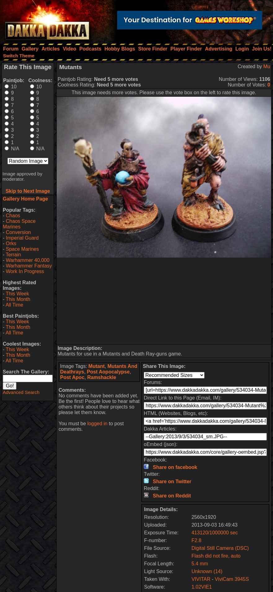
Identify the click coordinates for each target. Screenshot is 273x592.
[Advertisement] (164, 301)
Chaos (13, 215)
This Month (18, 299)
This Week (17, 293)
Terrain (13, 254)
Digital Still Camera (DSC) (220, 548)
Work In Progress (25, 271)
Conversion (18, 232)
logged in (97, 423)
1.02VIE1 (202, 587)
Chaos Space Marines (19, 224)
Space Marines (22, 249)
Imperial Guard (22, 238)
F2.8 (196, 540)
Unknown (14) (207, 571)
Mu (266, 66)
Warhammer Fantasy (29, 265)
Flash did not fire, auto (216, 556)
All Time (14, 304)
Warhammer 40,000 (28, 260)
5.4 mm (200, 563)
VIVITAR (201, 579)
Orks (11, 243)
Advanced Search (21, 392)
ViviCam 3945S (232, 579)
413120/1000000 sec (215, 532)
